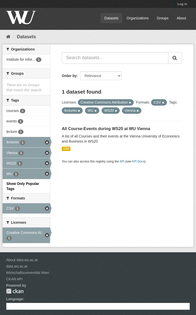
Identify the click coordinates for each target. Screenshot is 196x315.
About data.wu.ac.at (22, 260)
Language (14, 299)
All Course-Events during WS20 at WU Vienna (106, 129)
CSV (66, 148)
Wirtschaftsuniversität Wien (27, 273)
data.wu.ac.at (16, 266)
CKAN (14, 291)
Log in (182, 4)
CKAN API (14, 279)
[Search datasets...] (115, 58)
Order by (69, 76)
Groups (162, 18)
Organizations (138, 18)
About (181, 18)
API (121, 161)
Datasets (111, 18)
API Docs (138, 161)
